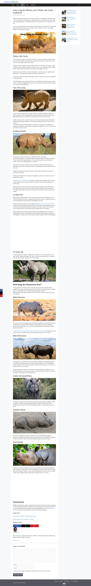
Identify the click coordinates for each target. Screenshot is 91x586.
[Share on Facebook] (17, 526)
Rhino (22, 4)
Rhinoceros (16, 540)
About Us (57, 581)
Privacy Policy (66, 581)
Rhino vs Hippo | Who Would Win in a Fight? (23, 519)
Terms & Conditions (74, 581)
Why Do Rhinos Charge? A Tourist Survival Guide (24, 516)
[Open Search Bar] (78, 4)
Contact (61, 581)
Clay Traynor (16, 532)
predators (46, 126)
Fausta (41, 254)
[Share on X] (26, 526)
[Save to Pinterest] (34, 526)
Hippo (18, 4)
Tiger (27, 4)
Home (13, 4)
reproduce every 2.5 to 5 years (44, 203)
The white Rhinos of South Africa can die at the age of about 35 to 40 (29, 331)
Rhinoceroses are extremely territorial (21, 180)
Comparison (33, 4)
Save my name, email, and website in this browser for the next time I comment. (32, 571)
